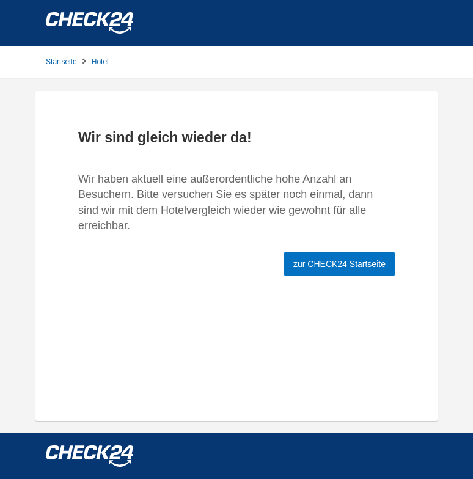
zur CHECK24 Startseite (339, 264)
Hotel (100, 61)
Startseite (61, 61)
